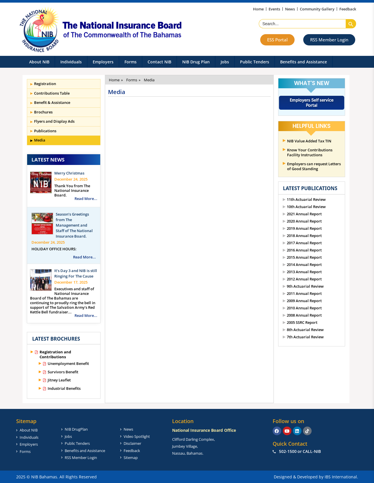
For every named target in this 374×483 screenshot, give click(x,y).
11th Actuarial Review (306, 199)
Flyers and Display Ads (54, 121)
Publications (45, 130)
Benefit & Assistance (52, 102)
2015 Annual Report (304, 257)
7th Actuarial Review (305, 337)
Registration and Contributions (55, 354)
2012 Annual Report (304, 279)
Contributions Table (52, 93)
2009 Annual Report (304, 300)
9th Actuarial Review (305, 286)
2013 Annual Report (304, 271)
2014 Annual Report (304, 264)
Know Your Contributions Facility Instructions (309, 152)
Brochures (43, 112)
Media (39, 140)
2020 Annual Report (304, 221)
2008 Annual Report (304, 315)
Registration (45, 83)
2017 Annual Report (304, 242)
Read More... (86, 198)
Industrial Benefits (64, 388)
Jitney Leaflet (59, 380)
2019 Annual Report (304, 228)
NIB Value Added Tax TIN (309, 141)
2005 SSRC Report (302, 322)
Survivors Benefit (63, 372)
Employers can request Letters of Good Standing (314, 166)
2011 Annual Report (304, 293)
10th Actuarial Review (306, 206)
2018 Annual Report (304, 235)
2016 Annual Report (304, 250)
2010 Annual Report (304, 308)
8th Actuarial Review (305, 329)
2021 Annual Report (304, 214)
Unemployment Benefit (68, 363)
